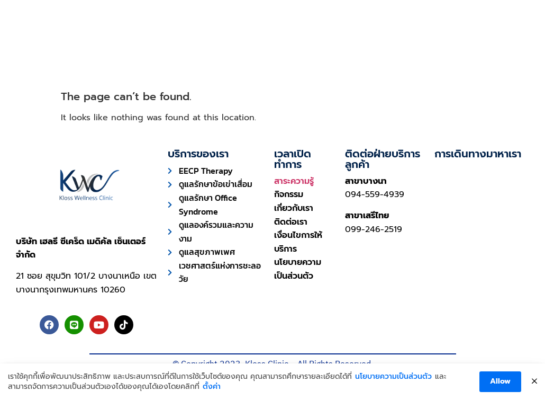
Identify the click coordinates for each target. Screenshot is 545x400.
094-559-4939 (374, 194)
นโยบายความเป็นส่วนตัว (393, 376)
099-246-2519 (373, 229)
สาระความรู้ (294, 181)
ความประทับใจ (245, 54)
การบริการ (160, 54)
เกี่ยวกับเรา (401, 54)
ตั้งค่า (212, 386)
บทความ (328, 54)
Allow (500, 381)
